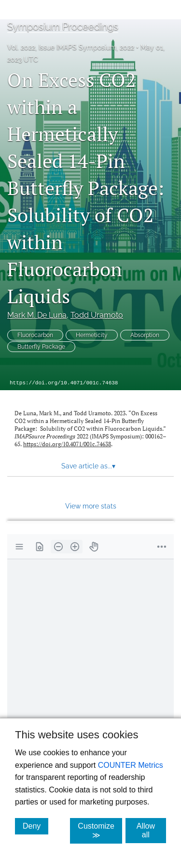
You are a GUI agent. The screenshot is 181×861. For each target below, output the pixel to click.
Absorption (144, 335)
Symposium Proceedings (62, 26)
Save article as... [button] (88, 466)
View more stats (90, 506)
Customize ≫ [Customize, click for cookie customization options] (100, 830)
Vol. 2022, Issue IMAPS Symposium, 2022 (70, 47)
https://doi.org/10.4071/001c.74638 (64, 383)
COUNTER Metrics (130, 765)
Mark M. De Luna (37, 315)
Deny (35, 825)
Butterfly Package (41, 346)
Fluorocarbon (35, 335)
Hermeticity (92, 335)
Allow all (151, 830)
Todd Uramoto (96, 315)
